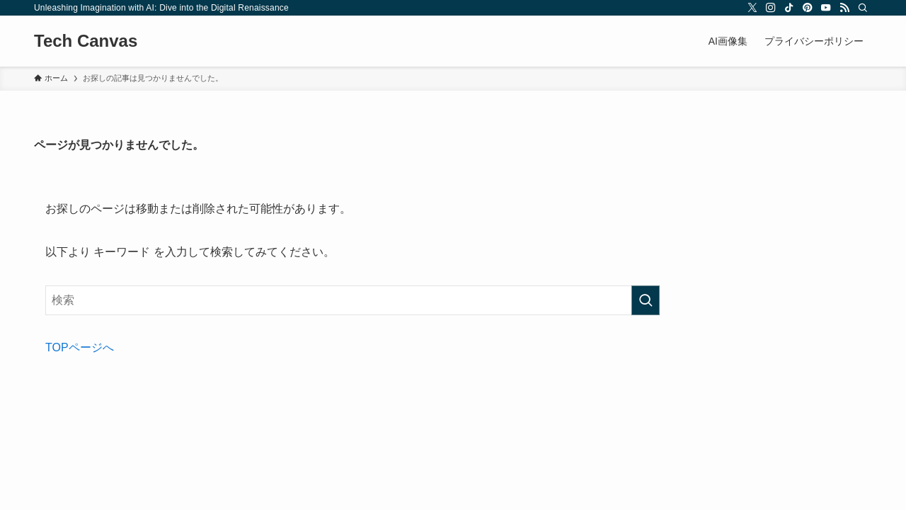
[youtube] (826, 8)
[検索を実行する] (645, 300)
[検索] (863, 8)
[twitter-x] (752, 8)
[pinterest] (807, 8)
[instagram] (771, 8)
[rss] (844, 8)
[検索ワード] (352, 300)
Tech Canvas (85, 41)
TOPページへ (79, 347)
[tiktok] (789, 8)
